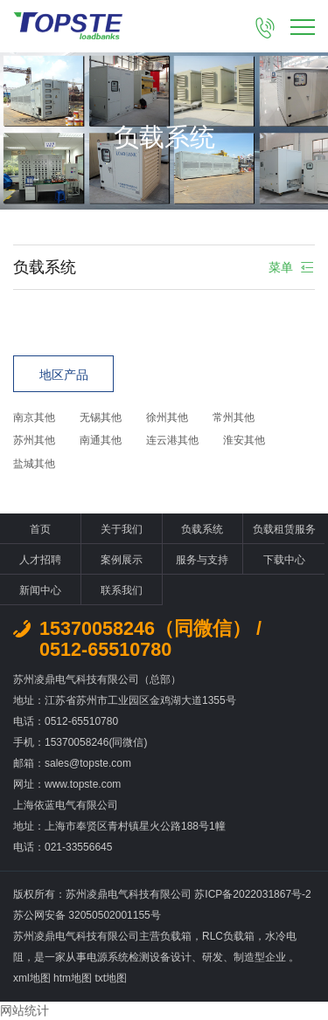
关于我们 (122, 529)
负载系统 (202, 529)
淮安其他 (244, 440)
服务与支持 (202, 560)
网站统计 (24, 1010)
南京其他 (34, 417)
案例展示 (122, 560)
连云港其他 (172, 440)
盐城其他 (34, 464)
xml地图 (32, 978)
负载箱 (176, 936)
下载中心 (284, 560)
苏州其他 (34, 440)
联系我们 (122, 590)
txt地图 (110, 978)
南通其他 (101, 440)
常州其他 (234, 417)
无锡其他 (101, 417)
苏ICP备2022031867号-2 (252, 894)
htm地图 (72, 978)
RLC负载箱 (228, 936)
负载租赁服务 (284, 529)
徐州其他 (167, 417)
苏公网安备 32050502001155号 (87, 915)
